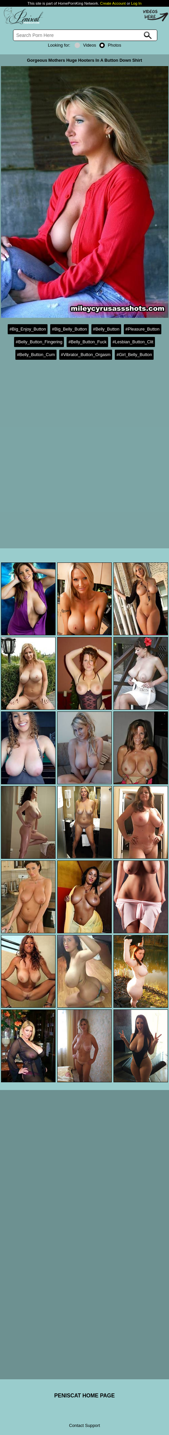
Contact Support (84, 1425)
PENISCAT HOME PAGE (84, 1395)
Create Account (113, 3)
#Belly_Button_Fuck (87, 341)
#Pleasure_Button (142, 329)
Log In (136, 3)
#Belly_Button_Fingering (39, 341)
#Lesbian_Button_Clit (132, 341)
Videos (85, 45)
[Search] (85, 35)
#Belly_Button (106, 329)
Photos (110, 45)
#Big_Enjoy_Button (27, 329)
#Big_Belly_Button (69, 329)
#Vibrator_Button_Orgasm (85, 354)
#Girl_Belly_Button (134, 354)
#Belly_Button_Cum (36, 354)
